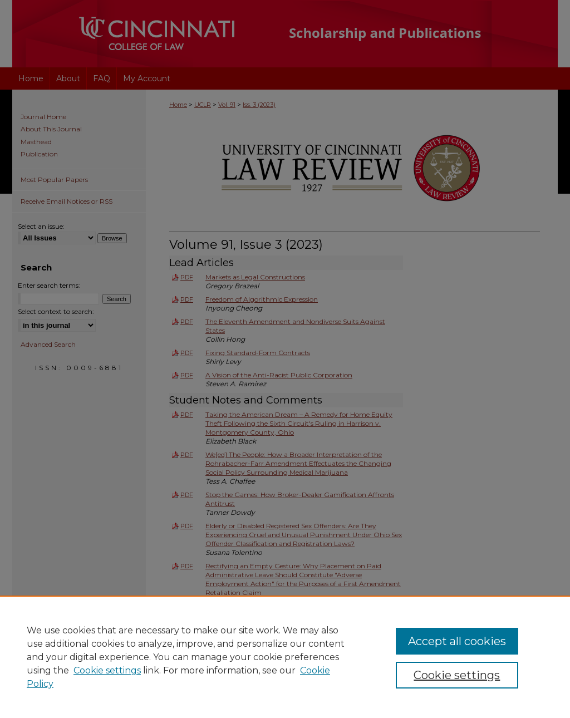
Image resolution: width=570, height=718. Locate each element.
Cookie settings (107, 670)
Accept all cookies (457, 641)
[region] (285, 657)
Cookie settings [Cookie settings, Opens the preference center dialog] (457, 675)
